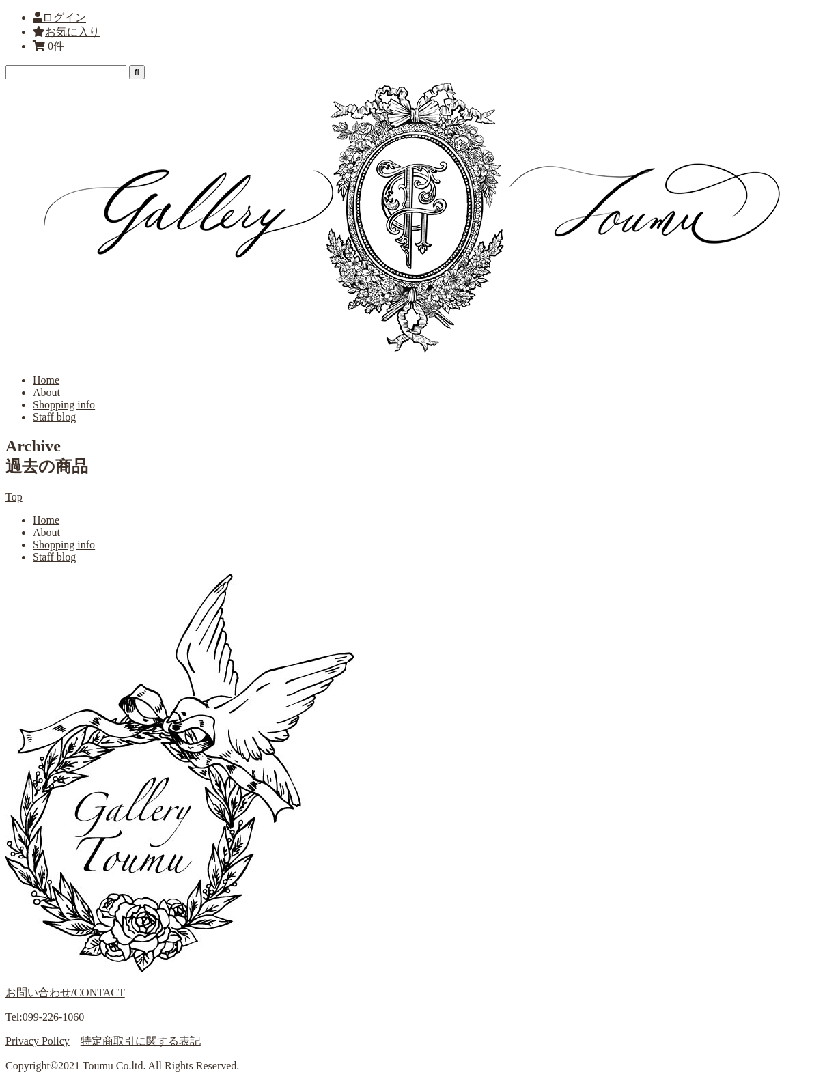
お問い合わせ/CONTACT (65, 992)
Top (14, 497)
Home (46, 380)
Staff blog (54, 417)
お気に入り (66, 32)
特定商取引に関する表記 (141, 1041)
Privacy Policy (37, 1041)
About (46, 392)
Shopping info (64, 404)
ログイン (64, 17)
